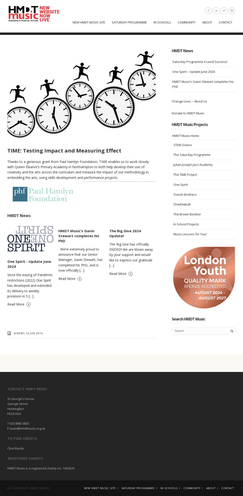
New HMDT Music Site (89, 22)
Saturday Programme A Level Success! (199, 62)
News (21, 333)
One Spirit (180, 184)
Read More (19, 304)
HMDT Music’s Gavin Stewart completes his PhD (203, 84)
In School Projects (186, 224)
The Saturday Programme (191, 155)
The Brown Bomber (187, 214)
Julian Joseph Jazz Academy (193, 164)
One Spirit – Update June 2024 (193, 72)
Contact (225, 22)
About (207, 22)
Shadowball (182, 204)
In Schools (162, 22)
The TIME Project (185, 174)
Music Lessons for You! (189, 234)
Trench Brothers (185, 194)
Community (187, 22)
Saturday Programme (129, 22)
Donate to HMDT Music (188, 113)
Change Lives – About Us (189, 101)
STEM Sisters (182, 145)
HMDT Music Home (185, 136)
